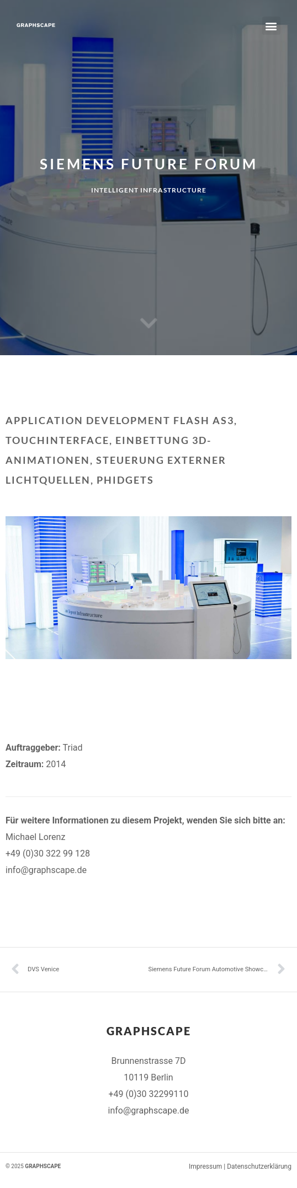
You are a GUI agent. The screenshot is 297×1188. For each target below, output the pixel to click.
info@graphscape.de (46, 870)
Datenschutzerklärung (259, 1166)
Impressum (205, 1166)
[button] (271, 26)
